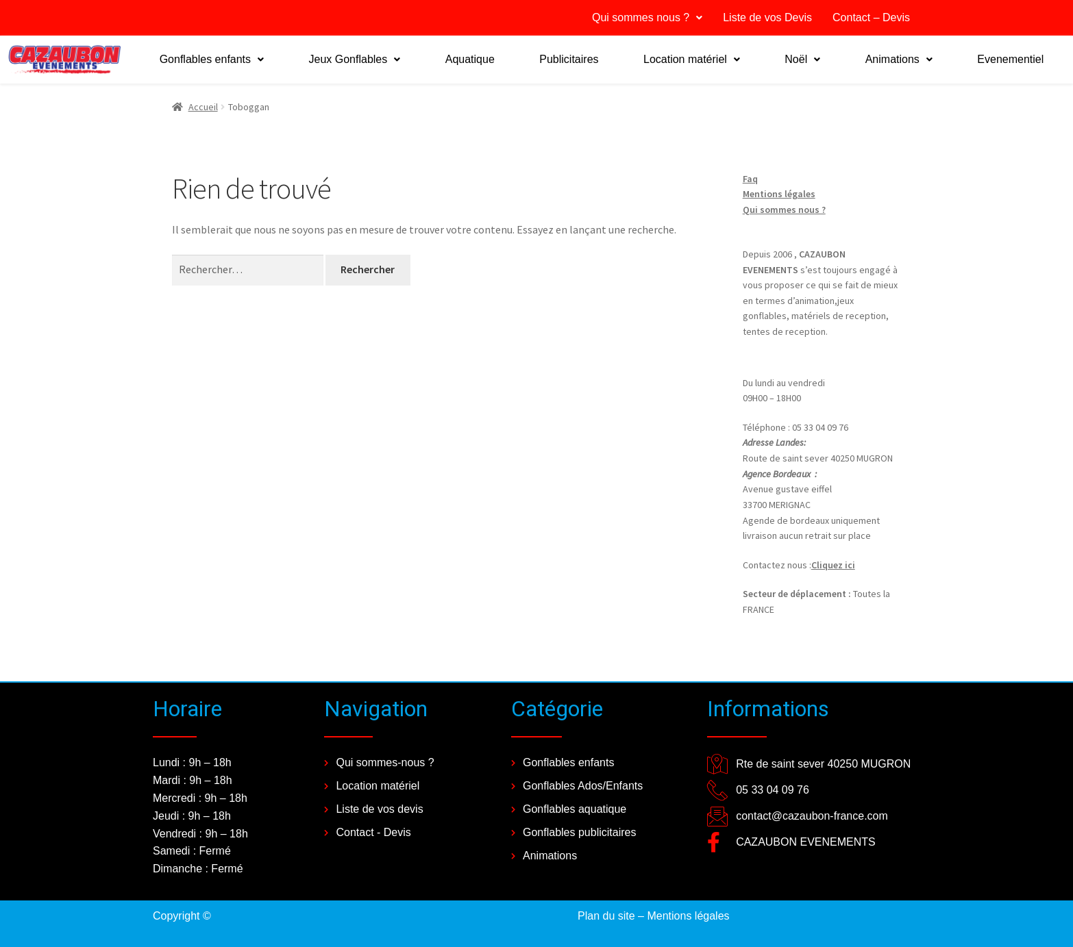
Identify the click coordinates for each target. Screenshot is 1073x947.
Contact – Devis (871, 17)
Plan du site (606, 916)
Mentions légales (779, 194)
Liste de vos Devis (767, 17)
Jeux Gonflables (355, 59)
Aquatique (470, 59)
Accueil (203, 107)
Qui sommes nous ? (647, 17)
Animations (899, 59)
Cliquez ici (833, 565)
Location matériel (691, 59)
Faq (750, 179)
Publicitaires (568, 59)
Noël (802, 59)
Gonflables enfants (212, 59)
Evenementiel (1010, 59)
